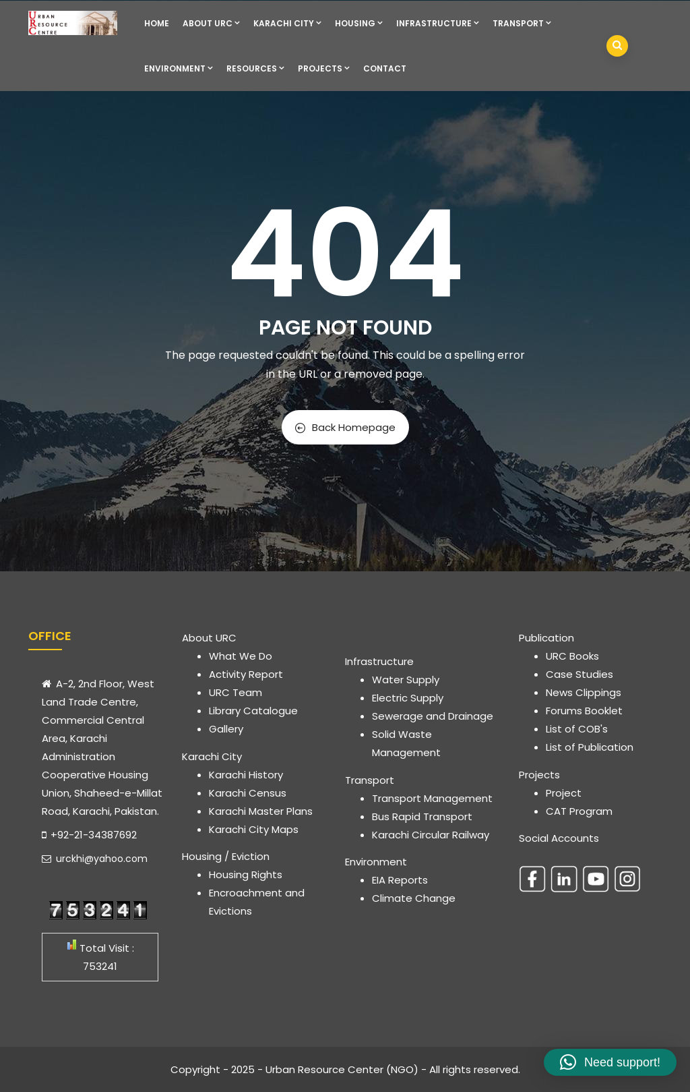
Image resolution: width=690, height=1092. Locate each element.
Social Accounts (559, 838)
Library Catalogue (253, 710)
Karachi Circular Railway (430, 835)
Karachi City (287, 23)
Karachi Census (247, 793)
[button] (610, 1062)
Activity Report (246, 674)
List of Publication (589, 747)
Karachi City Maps (254, 829)
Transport (522, 23)
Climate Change (414, 898)
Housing (359, 23)
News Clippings (583, 692)
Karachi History (246, 775)
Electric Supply (407, 698)
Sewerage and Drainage (432, 716)
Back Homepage (345, 427)
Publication (546, 638)
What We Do (240, 656)
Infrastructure (437, 23)
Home (156, 23)
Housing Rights (245, 874)
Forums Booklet (584, 710)
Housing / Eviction (226, 856)
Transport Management (432, 798)
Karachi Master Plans (261, 811)
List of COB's (577, 729)
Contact (384, 68)
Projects (324, 68)
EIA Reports (400, 880)
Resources (255, 68)
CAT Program (579, 811)
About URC (211, 23)
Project (564, 793)
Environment (178, 68)
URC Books (572, 656)
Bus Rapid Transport (422, 816)
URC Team (235, 692)
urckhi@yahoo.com (95, 858)
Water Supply (405, 679)
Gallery (226, 729)
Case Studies (579, 674)
